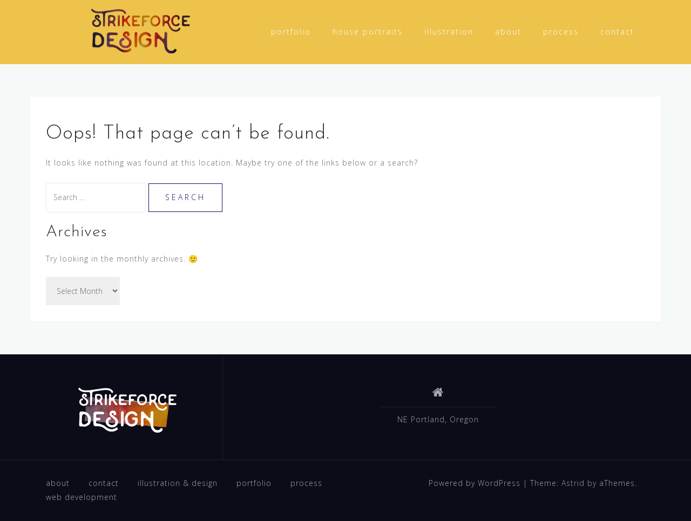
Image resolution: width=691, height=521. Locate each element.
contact (617, 31)
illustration (448, 31)
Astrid (573, 483)
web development (81, 497)
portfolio (291, 31)
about (508, 31)
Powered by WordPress (474, 483)
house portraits (368, 31)
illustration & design (178, 483)
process (561, 31)
